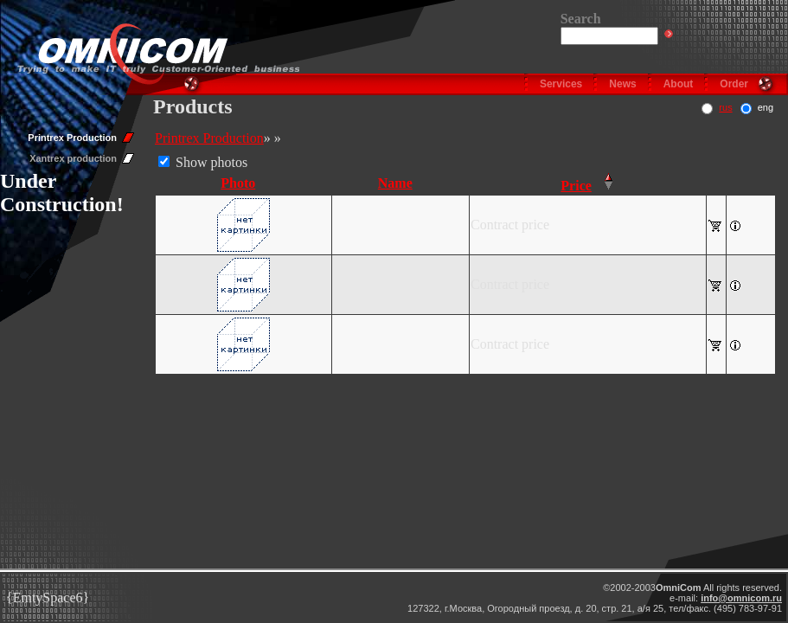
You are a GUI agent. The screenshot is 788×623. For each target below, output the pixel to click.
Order (734, 84)
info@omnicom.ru (741, 598)
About (678, 84)
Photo (238, 183)
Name (395, 183)
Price (576, 185)
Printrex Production (72, 137)
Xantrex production (73, 158)
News (622, 84)
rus (725, 107)
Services (561, 84)
